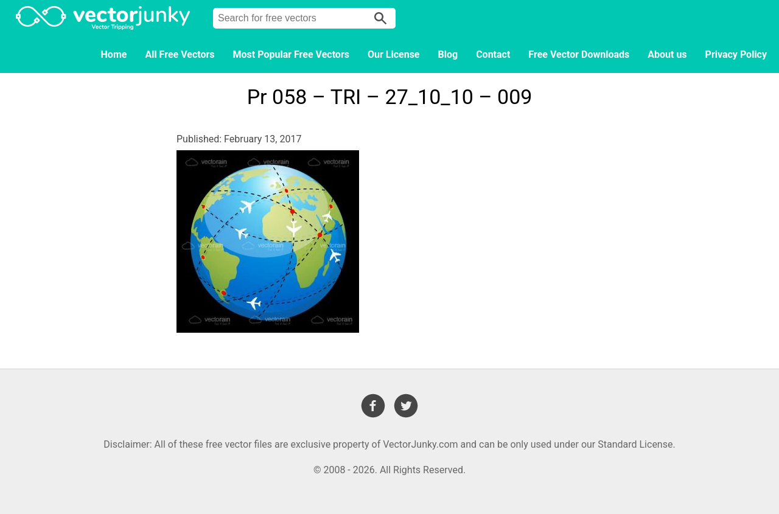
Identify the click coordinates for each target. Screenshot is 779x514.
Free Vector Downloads (578, 54)
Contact (493, 54)
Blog (448, 54)
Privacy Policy (736, 54)
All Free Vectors (179, 54)
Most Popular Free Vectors (291, 54)
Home (114, 54)
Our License (394, 54)
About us (667, 54)
